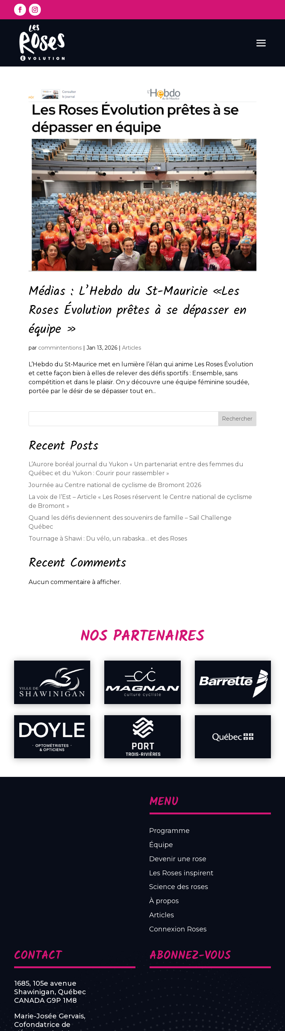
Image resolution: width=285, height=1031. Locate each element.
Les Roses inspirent (162, 903)
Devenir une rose (160, 896)
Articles (131, 347)
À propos (153, 918)
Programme (156, 882)
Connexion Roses (160, 932)
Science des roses (161, 910)
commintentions (60, 347)
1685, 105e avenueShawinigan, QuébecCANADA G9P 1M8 (95, 964)
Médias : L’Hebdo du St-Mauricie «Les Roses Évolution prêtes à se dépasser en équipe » (137, 311)
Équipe (152, 889)
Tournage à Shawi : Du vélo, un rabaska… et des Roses (108, 538)
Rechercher (237, 418)
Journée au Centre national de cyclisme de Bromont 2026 (115, 485)
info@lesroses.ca (100, 1004)
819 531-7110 (96, 994)
